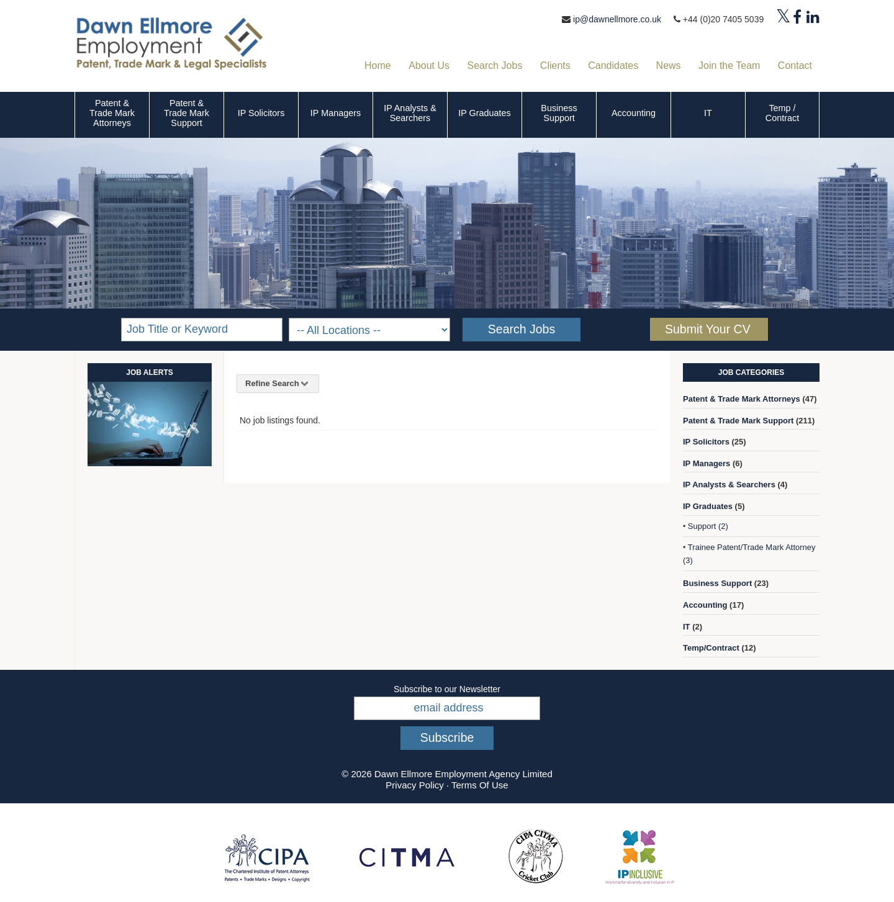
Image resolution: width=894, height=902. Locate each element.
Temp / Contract (782, 113)
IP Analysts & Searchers (410, 113)
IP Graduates (484, 113)
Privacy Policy (414, 785)
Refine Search (277, 383)
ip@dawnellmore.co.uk (617, 19)
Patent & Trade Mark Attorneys (112, 113)
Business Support (559, 113)
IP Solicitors (261, 113)
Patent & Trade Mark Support (186, 113)
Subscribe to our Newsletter (447, 689)
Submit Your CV (708, 329)
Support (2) (708, 526)
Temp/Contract (711, 647)
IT (708, 113)
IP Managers (335, 113)
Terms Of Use (479, 785)
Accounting (634, 113)
